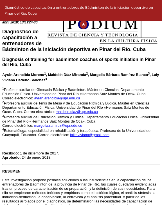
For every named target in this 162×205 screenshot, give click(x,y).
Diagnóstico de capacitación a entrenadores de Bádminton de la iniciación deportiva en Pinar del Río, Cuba (78, 10)
